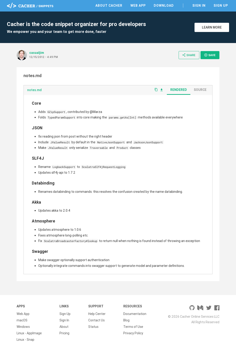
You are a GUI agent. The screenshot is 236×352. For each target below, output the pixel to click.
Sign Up (221, 5)
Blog (126, 320)
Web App (138, 5)
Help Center (97, 314)
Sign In (199, 5)
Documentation (134, 314)
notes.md (34, 90)
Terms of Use (133, 327)
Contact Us (96, 320)
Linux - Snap (25, 340)
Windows (23, 327)
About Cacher (108, 5)
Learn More (212, 27)
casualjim (36, 53)
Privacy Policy (133, 333)
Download (164, 5)
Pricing (64, 333)
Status (93, 327)
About (63, 327)
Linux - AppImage (29, 333)
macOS (22, 320)
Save (209, 55)
